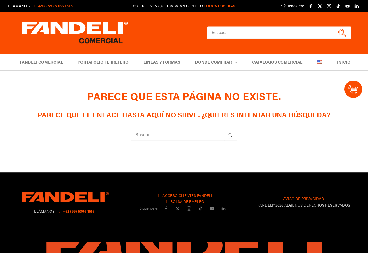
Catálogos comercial (275, 62)
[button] (341, 33)
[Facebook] (310, 6)
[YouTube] (347, 6)
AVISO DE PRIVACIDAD (303, 198)
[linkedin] (356, 6)
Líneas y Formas (164, 62)
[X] (319, 6)
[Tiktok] (338, 6)
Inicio (336, 62)
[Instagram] (329, 6)
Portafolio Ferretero (108, 62)
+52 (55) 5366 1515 (75, 211)
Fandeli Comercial (48, 62)
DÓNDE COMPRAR (216, 62)
